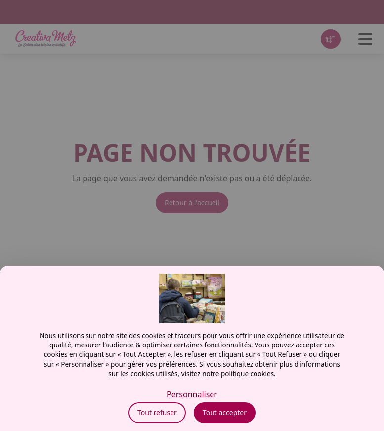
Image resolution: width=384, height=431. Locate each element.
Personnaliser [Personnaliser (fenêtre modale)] (192, 394)
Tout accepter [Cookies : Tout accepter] (225, 412)
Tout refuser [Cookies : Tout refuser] (157, 412)
